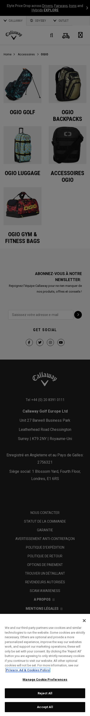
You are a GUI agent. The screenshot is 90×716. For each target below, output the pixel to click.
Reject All (45, 693)
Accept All (45, 707)
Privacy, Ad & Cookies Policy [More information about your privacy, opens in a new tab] (28, 670)
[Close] (84, 620)
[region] (45, 665)
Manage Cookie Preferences (45, 679)
